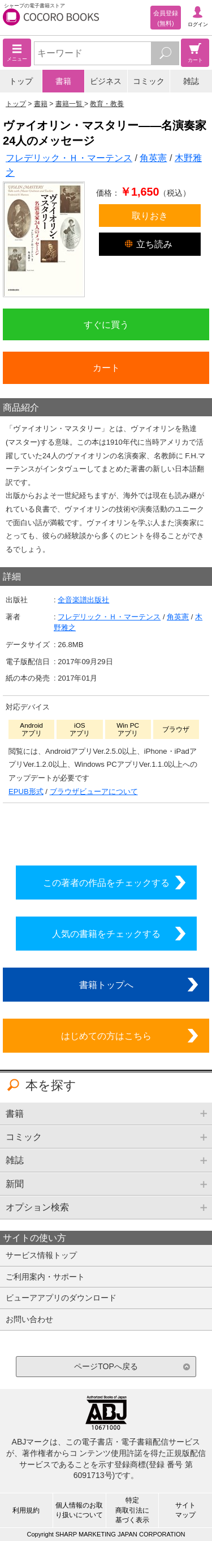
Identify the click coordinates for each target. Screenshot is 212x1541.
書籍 (63, 81)
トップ (21, 81)
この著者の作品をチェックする (106, 882)
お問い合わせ (29, 1319)
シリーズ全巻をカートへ (106, 831)
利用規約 (26, 1510)
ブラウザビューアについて (94, 791)
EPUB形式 (26, 791)
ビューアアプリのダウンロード (61, 1297)
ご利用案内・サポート (45, 1276)
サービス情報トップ (41, 1255)
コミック (149, 81)
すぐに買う (106, 324)
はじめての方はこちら (106, 1036)
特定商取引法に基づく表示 (132, 1509)
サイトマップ (185, 1510)
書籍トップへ (106, 985)
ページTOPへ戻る (106, 1366)
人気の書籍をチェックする (106, 933)
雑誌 (191, 81)
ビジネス (106, 81)
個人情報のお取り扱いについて (79, 1510)
